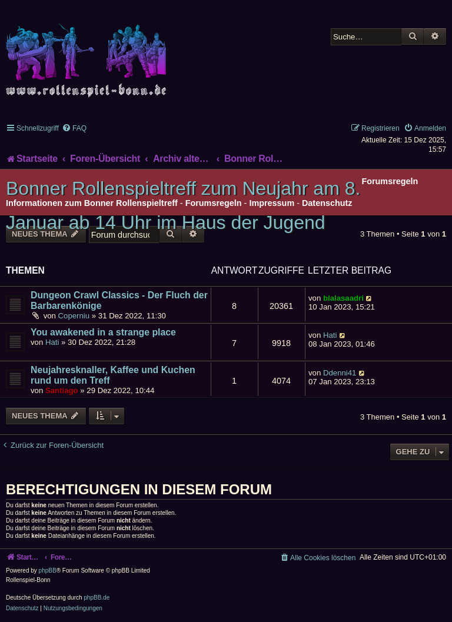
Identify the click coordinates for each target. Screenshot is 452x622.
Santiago (61, 390)
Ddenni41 (339, 372)
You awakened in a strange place (103, 332)
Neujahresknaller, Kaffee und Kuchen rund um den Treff (113, 375)
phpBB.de (96, 597)
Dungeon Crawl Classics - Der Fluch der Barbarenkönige (119, 300)
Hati (52, 342)
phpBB (47, 570)
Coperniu (74, 315)
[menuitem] (74, 128)
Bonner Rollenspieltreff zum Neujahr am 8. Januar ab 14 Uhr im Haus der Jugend (183, 205)
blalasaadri (343, 298)
